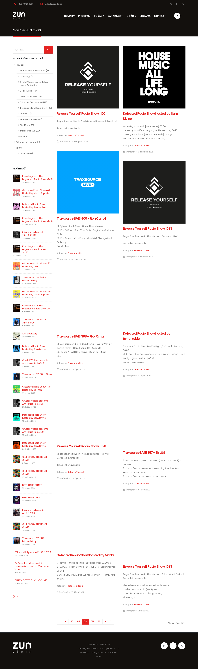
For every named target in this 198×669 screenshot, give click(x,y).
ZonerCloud (112, 652)
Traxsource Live (75, 253)
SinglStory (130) (27, 125)
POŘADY (99, 16)
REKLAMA (146, 16)
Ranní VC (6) (26, 113)
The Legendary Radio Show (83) (36, 108)
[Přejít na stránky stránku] (66, 622)
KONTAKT (161, 16)
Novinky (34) (22, 136)
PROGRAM (84, 16)
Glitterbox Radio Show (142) (33, 102)
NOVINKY (69, 16)
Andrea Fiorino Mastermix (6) (34, 70)
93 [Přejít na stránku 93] (78, 621)
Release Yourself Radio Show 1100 (81, 113)
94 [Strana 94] (85, 621)
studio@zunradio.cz (51, 4)
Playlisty (20, 65)
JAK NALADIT (115, 16)
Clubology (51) (27, 76)
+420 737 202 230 (23, 4)
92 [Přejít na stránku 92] (72, 621)
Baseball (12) (26, 153)
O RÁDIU (131, 16)
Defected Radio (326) (31, 96)
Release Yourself (76, 135)
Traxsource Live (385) (30, 130)
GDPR (99, 656)
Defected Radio (142, 145)
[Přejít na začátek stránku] (60, 622)
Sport (19, 147)
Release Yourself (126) (31, 119)
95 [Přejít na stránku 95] (92, 621)
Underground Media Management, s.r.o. (99, 648)
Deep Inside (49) (28, 91)
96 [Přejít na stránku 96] (99, 621)
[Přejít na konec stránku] (111, 622)
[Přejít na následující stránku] (105, 622)
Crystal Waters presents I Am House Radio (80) (34, 83)
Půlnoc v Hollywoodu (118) (28, 142)
